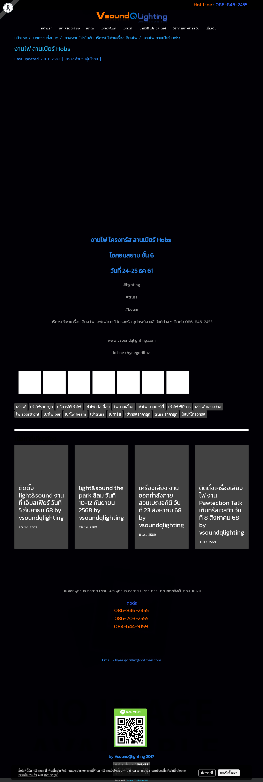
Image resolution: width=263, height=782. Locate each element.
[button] (223, 28)
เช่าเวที (127, 28)
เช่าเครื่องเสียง (69, 28)
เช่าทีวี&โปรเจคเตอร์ (152, 28)
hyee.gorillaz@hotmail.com (138, 660)
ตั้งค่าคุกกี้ (207, 773)
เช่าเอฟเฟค (108, 28)
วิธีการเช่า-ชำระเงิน (186, 28)
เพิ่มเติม (211, 28)
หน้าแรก (47, 28)
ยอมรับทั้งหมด (228, 773)
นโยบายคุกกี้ (51, 775)
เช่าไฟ (90, 28)
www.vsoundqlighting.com (132, 340)
